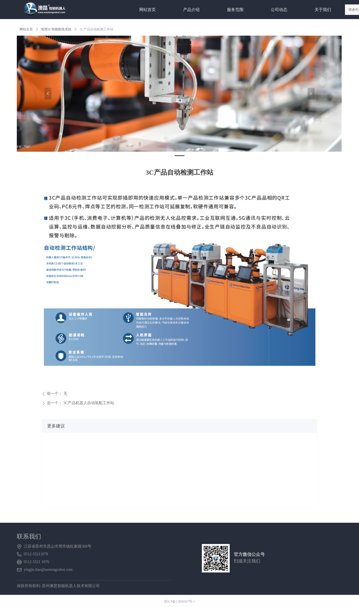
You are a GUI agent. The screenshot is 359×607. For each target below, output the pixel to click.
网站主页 (26, 29)
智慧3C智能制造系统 (56, 29)
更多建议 (56, 426)
